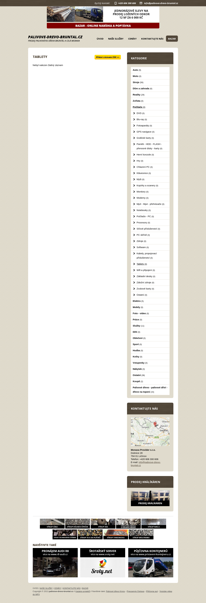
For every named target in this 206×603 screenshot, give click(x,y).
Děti (136, 332)
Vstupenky (140, 362)
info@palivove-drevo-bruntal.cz (161, 3)
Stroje (138, 82)
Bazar (172, 38)
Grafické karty (145, 138)
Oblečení (139, 338)
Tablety (142, 264)
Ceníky (132, 38)
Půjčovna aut (152, 591)
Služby (138, 325)
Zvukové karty (145, 288)
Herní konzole (145, 154)
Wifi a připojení (146, 270)
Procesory (143, 222)
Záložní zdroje (145, 282)
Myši (140, 179)
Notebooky (144, 210)
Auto (137, 70)
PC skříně (143, 235)
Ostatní (142, 294)
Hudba (138, 350)
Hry (140, 160)
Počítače (139, 107)
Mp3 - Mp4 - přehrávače (150, 204)
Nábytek (139, 369)
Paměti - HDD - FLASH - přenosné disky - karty (149, 146)
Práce (137, 319)
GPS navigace (145, 131)
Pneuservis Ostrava (135, 591)
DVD (140, 113)
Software (143, 247)
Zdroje (141, 241)
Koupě (138, 381)
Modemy (143, 197)
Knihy (137, 356)
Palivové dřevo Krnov (115, 591)
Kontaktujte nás (152, 38)
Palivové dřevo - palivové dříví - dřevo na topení (150, 389)
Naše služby (115, 38)
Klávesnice (144, 173)
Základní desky (146, 276)
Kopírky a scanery (147, 185)
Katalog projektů (82, 591)
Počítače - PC (145, 216)
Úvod (100, 38)
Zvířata (138, 100)
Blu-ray (142, 119)
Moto (137, 76)
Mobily (138, 307)
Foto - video (141, 313)
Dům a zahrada (142, 88)
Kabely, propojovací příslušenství (147, 255)
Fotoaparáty (144, 125)
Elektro (138, 301)
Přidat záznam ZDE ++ (107, 57)
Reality (138, 94)
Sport (137, 344)
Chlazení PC (145, 167)
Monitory (143, 191)
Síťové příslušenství (148, 228)
